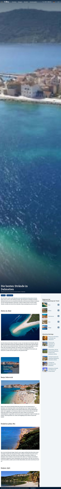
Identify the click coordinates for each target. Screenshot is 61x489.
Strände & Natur (10, 295)
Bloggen (20, 2)
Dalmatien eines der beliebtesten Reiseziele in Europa (25, 298)
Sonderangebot (33, 2)
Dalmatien (3, 295)
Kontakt (26, 2)
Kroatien (14, 2)
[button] (54, 1)
